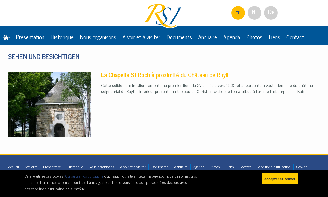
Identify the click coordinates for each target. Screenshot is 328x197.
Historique (62, 37)
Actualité (31, 166)
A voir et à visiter (141, 37)
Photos (254, 37)
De (271, 12)
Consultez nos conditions (84, 176)
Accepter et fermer (279, 178)
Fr (237, 12)
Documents (179, 37)
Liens (274, 37)
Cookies (302, 166)
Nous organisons (98, 37)
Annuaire (207, 37)
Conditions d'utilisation (274, 166)
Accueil (13, 166)
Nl (254, 12)
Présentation (30, 37)
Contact (295, 37)
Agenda (231, 37)
